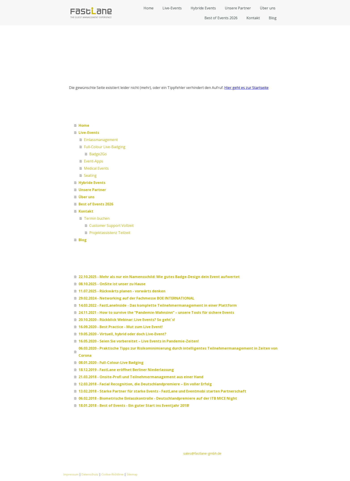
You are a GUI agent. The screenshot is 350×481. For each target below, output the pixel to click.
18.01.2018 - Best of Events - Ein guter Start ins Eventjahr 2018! (134, 405)
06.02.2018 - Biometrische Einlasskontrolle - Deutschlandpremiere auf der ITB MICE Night (158, 398)
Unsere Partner (238, 8)
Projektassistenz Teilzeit (109, 232)
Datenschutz (89, 474)
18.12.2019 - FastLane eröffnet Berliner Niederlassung (126, 369)
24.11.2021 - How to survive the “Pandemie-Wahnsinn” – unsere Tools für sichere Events (156, 312)
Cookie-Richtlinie (112, 474)
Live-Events (172, 8)
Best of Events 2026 (221, 17)
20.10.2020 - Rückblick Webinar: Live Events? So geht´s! (127, 319)
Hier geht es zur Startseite (246, 87)
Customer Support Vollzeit (111, 225)
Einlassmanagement (101, 139)
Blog (273, 17)
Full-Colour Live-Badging (104, 146)
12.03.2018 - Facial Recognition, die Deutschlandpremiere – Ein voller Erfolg (145, 384)
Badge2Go (98, 154)
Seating (90, 175)
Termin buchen (97, 218)
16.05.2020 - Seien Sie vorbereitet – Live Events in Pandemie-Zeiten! (139, 341)
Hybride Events (203, 8)
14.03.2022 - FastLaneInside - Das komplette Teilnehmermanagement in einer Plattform (158, 305)
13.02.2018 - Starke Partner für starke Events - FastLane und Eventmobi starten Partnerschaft (162, 391)
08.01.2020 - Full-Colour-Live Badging (111, 362)
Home (149, 8)
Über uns (267, 8)
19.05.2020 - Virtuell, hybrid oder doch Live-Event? (122, 333)
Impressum (71, 474)
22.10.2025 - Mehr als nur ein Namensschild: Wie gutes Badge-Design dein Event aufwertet (159, 276)
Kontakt (253, 17)
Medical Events (96, 168)
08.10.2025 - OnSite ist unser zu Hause (112, 283)
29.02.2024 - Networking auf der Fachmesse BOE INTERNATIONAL (136, 298)
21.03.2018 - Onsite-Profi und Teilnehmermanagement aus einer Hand (141, 376)
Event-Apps (93, 161)
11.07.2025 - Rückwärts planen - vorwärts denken (122, 291)
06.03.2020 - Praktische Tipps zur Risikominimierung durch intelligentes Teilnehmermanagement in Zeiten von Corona (178, 352)
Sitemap (132, 474)
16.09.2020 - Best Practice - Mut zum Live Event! (121, 326)
